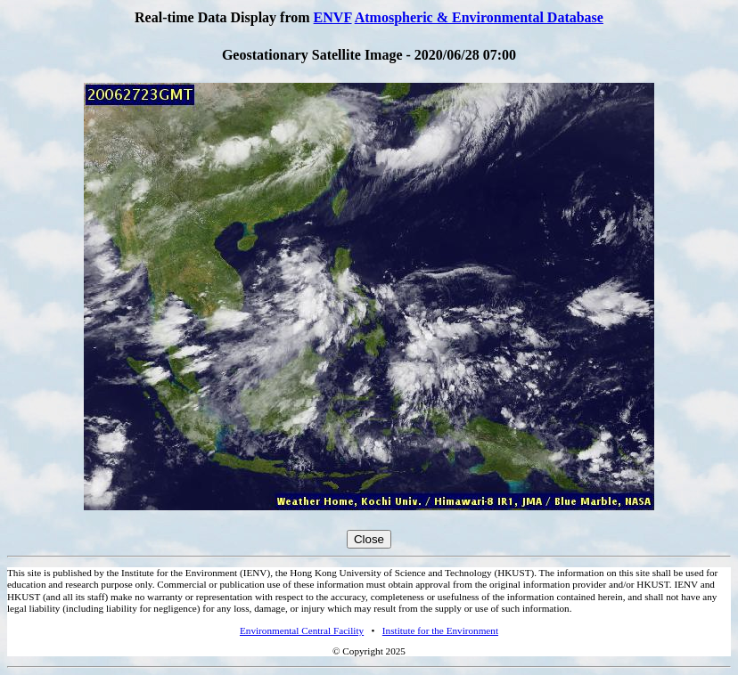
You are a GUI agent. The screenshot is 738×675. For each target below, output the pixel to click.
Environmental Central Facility (302, 630)
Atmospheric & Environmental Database (479, 17)
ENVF (333, 17)
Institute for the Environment (440, 630)
